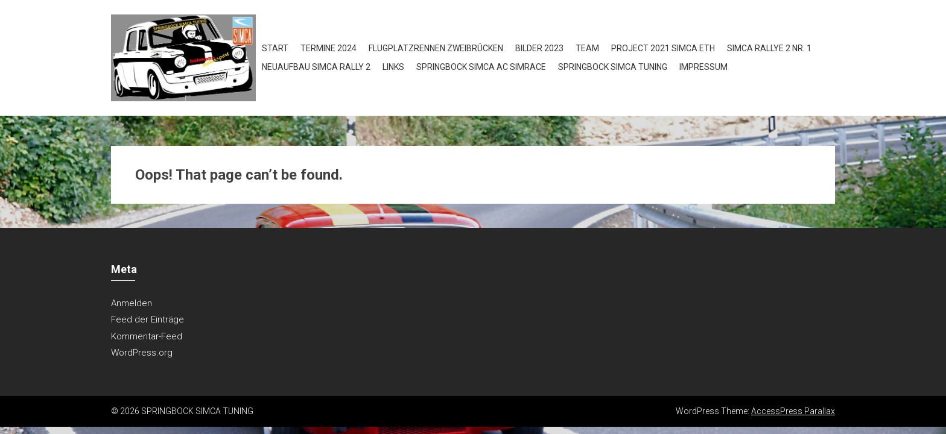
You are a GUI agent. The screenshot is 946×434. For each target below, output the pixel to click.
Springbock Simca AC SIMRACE (481, 67)
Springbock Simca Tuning (612, 67)
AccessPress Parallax (793, 411)
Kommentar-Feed (146, 336)
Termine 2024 (328, 48)
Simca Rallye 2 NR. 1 (769, 48)
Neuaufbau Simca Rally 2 (316, 67)
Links (393, 67)
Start (275, 48)
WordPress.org (142, 352)
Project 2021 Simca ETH (663, 48)
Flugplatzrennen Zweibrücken (436, 48)
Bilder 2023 (539, 48)
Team (587, 48)
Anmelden (131, 303)
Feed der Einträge (147, 319)
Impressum (703, 67)
